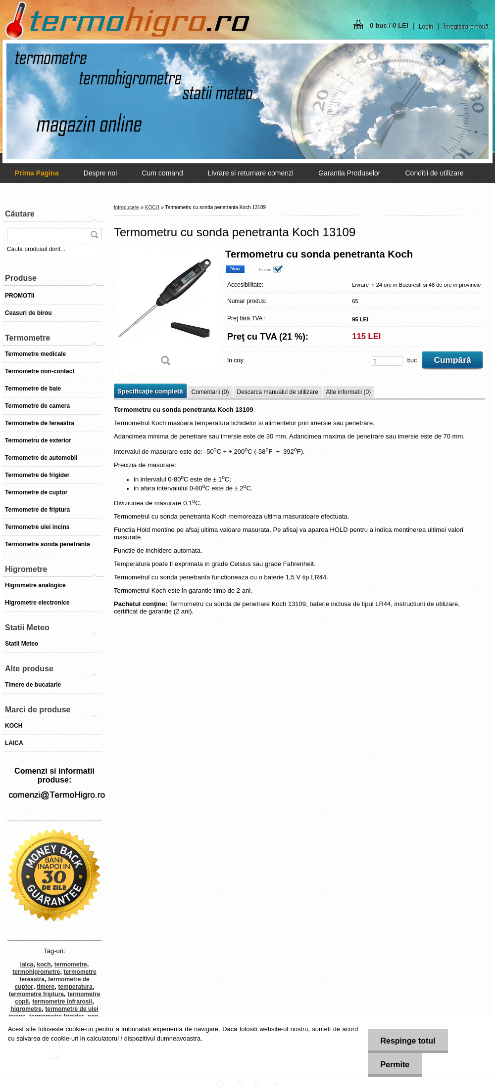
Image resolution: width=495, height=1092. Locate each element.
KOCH (152, 207)
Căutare (20, 214)
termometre (70, 964)
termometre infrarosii (62, 1001)
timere (45, 986)
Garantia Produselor (349, 173)
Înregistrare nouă (466, 26)
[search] (94, 234)
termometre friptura (36, 994)
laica (27, 964)
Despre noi (100, 173)
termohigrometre (36, 971)
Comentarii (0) (210, 392)
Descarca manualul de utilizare (277, 392)
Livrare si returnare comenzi (251, 173)
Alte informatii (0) (348, 392)
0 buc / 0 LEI (389, 25)
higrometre (26, 1008)
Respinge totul (407, 1041)
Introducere (126, 207)
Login (426, 26)
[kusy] (387, 361)
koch (44, 964)
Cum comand (162, 173)
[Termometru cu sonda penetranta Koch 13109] (165, 311)
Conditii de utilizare (434, 173)
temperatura (75, 986)
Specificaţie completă (150, 391)
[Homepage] (36, 173)
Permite (394, 1064)
